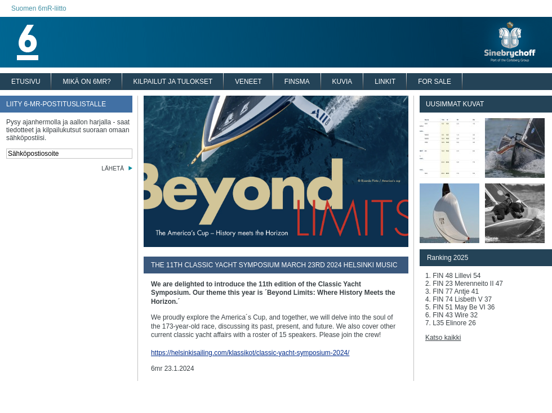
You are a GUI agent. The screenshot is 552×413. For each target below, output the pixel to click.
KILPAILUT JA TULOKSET (173, 82)
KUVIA (342, 82)
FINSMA (297, 82)
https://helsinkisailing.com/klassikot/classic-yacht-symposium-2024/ (250, 353)
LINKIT (385, 82)
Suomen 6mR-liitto (38, 8)
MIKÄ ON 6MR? (86, 82)
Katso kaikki (443, 338)
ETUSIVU (25, 82)
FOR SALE (434, 82)
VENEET (248, 82)
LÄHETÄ (112, 168)
